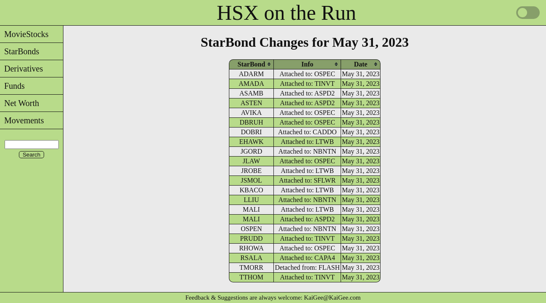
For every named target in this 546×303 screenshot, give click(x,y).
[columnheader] (251, 64)
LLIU (251, 199)
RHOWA (251, 248)
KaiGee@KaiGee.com (332, 297)
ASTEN (251, 102)
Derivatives (21, 68)
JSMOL (251, 180)
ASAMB (251, 93)
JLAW (251, 161)
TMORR (251, 267)
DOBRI (251, 132)
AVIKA (251, 112)
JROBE (251, 170)
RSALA (251, 257)
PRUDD (251, 238)
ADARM (251, 73)
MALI (251, 209)
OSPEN (251, 228)
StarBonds (19, 51)
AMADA (251, 83)
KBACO (251, 190)
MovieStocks (24, 34)
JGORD (251, 151)
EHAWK (251, 141)
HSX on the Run (286, 12)
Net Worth (19, 103)
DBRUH (251, 122)
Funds (12, 85)
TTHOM (251, 277)
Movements (22, 120)
